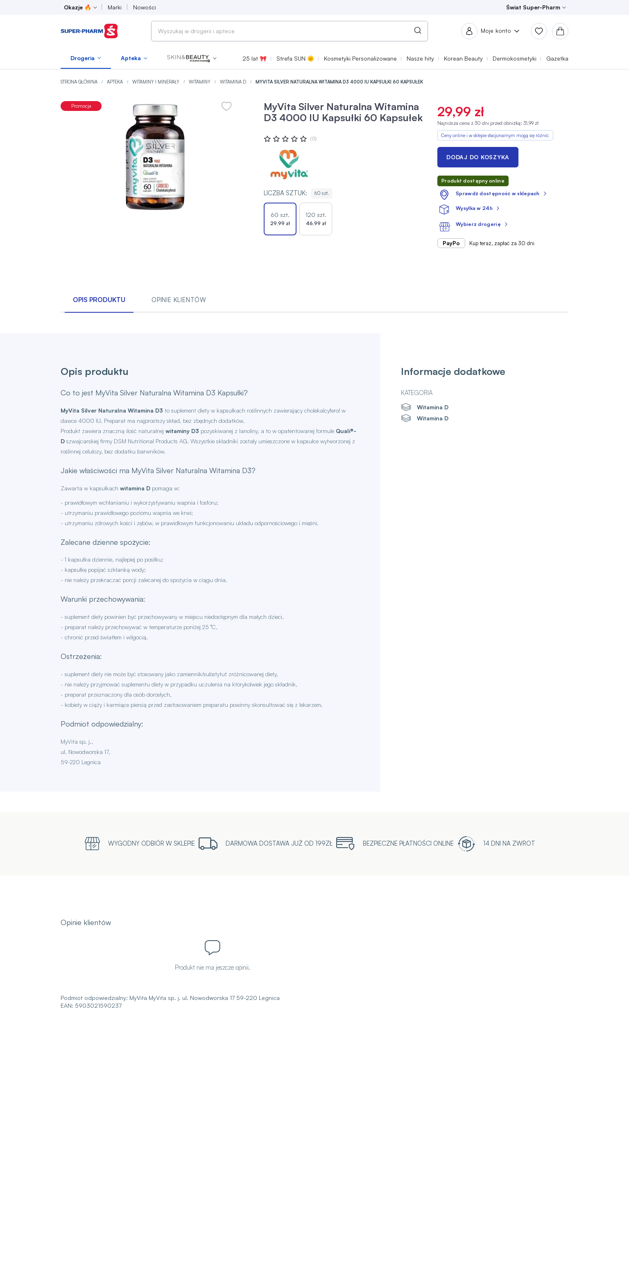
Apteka (115, 82)
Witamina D (233, 82)
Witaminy (200, 82)
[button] (191, 58)
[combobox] (289, 31)
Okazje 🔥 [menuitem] (77, 7)
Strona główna (80, 82)
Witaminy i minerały (156, 82)
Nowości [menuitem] (144, 7)
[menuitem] (86, 58)
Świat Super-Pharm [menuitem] (533, 7)
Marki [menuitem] (115, 7)
